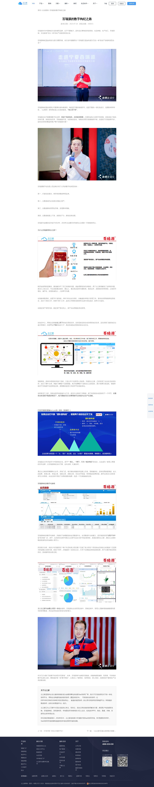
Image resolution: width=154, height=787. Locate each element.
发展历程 (78, 749)
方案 (57, 3)
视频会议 (24, 757)
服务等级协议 (78, 769)
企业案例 (45, 10)
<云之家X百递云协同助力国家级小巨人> (107, 731)
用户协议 (78, 765)
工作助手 (24, 767)
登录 (112, 3)
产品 (40, 3)
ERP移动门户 (40, 758)
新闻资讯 (78, 758)
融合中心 (24, 764)
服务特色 (62, 746)
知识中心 (24, 754)
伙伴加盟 (62, 757)
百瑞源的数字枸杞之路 (58, 10)
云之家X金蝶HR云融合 (42, 762)
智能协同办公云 (41, 746)
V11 (33, 3)
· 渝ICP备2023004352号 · (78, 783)
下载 (105, 3)
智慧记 (96, 776)
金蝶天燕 (79, 776)
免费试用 (131, 3)
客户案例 (62, 749)
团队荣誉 (78, 752)
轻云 (22, 770)
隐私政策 (78, 761)
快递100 (112, 776)
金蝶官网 (34, 776)
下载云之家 (62, 766)
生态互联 (39, 755)
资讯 (39, 10)
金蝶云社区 (44, 776)
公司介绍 (78, 746)
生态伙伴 (84, 3)
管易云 (88, 776)
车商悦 (104, 776)
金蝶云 (54, 776)
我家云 (70, 776)
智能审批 (24, 751)
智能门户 (24, 748)
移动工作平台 (40, 749)
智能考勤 (24, 761)
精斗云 (62, 776)
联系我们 (78, 755)
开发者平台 (62, 753)
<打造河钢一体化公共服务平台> (53, 731)
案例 (49, 3)
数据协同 (39, 752)
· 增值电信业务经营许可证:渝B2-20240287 (57, 783)
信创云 (122, 3)
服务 (66, 3)
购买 (75, 3)
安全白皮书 (62, 761)
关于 (94, 3)
